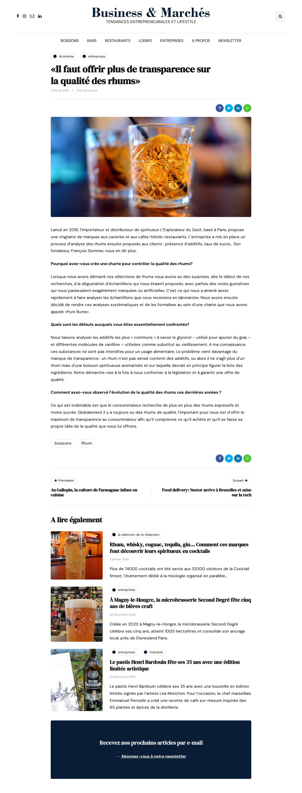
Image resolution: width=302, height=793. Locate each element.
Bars (91, 40)
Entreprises (171, 40)
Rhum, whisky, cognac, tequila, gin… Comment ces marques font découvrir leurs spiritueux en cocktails (179, 548)
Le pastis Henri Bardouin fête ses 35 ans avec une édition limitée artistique (175, 665)
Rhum (86, 443)
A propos (201, 40)
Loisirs (145, 40)
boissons (63, 443)
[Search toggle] (280, 16)
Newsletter (229, 40)
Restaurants (117, 40)
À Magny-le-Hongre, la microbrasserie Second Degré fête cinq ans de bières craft (180, 603)
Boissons (70, 40)
